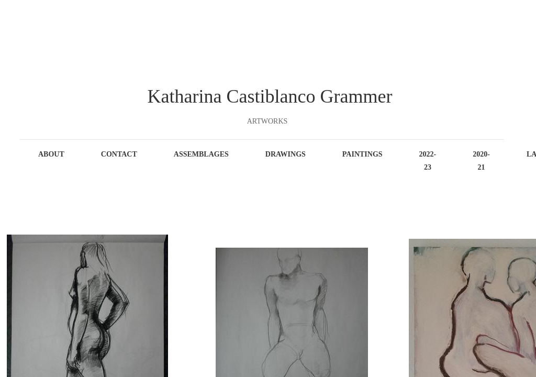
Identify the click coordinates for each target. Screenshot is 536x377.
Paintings (362, 154)
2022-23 (428, 160)
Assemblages (201, 154)
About (51, 154)
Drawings (285, 154)
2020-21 (481, 160)
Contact (119, 154)
